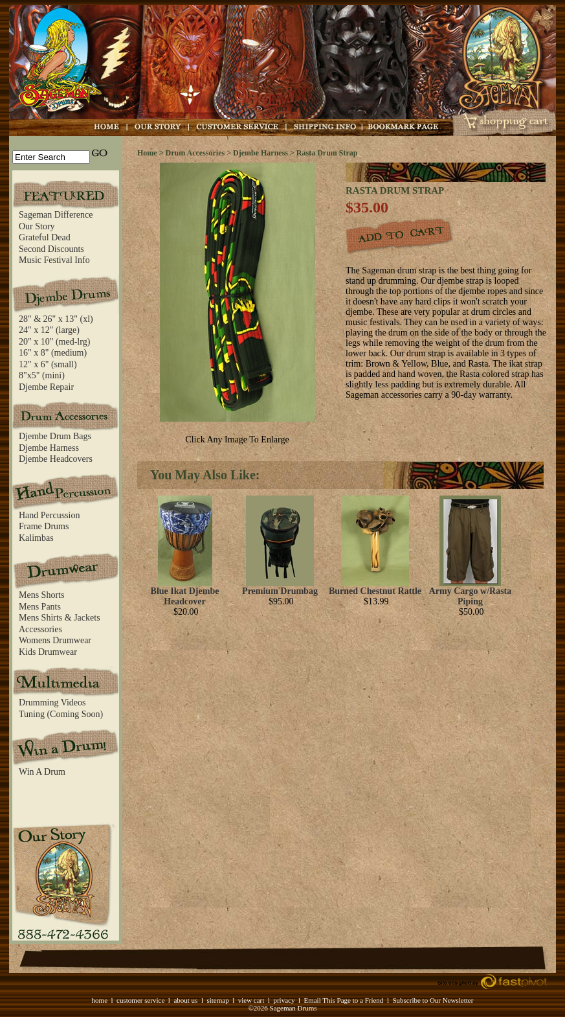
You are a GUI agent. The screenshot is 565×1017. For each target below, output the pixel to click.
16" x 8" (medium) (53, 353)
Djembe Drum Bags (55, 436)
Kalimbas (36, 538)
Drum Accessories (195, 152)
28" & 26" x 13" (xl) (56, 319)
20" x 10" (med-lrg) (54, 342)
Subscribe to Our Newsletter (432, 1000)
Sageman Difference (56, 215)
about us (185, 1000)
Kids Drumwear (48, 652)
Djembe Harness (49, 448)
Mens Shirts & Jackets (59, 618)
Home (147, 152)
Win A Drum (42, 772)
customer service (140, 1000)
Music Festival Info (54, 260)
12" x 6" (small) (48, 364)
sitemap (217, 1000)
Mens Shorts (41, 595)
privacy (283, 1000)
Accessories (40, 629)
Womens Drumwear (55, 640)
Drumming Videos (52, 702)
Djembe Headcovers (56, 459)
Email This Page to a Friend (343, 1000)
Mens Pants (40, 606)
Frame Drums (44, 526)
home (99, 1000)
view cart (251, 1000)
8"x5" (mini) (42, 375)
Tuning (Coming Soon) (61, 714)
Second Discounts (51, 249)
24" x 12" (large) (49, 330)
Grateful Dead (45, 237)
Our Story (37, 226)
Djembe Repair (46, 387)
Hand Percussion (49, 515)
